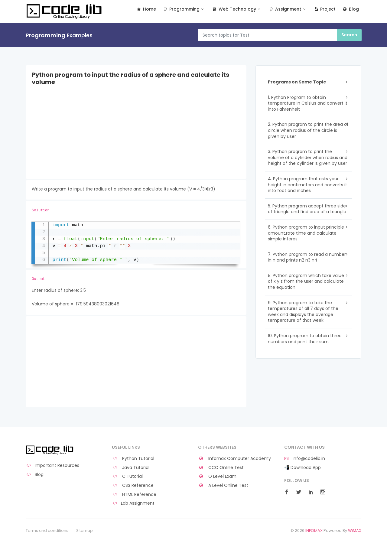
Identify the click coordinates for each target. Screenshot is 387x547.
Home (146, 9)
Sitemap (84, 530)
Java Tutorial (130, 467)
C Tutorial (127, 476)
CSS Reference (133, 485)
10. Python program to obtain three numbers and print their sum (305, 339)
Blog (350, 9)
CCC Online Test (221, 467)
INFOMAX (314, 530)
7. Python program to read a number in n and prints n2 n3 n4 (307, 257)
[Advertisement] (136, 136)
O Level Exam (217, 476)
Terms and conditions (47, 530)
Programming (183, 9)
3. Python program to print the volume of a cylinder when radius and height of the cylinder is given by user (307, 157)
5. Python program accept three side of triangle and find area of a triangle (307, 209)
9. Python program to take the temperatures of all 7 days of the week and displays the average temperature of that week (303, 312)
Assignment (287, 9)
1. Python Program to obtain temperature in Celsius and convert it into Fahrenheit (307, 103)
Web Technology (236, 9)
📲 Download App (302, 467)
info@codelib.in (304, 458)
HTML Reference (134, 494)
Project (324, 9)
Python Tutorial (133, 458)
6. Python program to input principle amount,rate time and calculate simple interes (306, 233)
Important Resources (52, 465)
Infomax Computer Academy (234, 458)
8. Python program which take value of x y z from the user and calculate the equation (306, 281)
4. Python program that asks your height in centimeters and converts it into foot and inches (307, 185)
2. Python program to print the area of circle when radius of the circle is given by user (308, 130)
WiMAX (354, 530)
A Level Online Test (223, 485)
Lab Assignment (133, 503)
